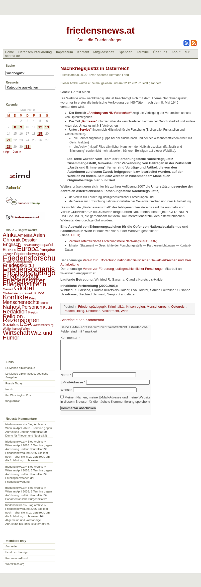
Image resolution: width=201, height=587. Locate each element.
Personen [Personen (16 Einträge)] (32, 307)
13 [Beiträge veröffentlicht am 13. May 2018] (47, 127)
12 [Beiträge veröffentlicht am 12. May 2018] (40, 127)
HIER (75, 235)
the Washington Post (19, 395)
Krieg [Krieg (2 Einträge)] (32, 298)
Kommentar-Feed (17, 558)
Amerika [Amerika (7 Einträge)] (25, 235)
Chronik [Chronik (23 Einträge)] (12, 239)
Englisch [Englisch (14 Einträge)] (12, 244)
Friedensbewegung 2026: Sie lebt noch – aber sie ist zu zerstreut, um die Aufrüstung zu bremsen (27, 456)
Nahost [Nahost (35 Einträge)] (12, 307)
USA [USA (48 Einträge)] (26, 323)
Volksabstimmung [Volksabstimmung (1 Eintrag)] (43, 324)
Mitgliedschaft (103, 52)
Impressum (64, 52)
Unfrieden (93, 311)
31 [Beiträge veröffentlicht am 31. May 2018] (27, 146)
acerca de (12, 56)
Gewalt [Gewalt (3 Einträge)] (8, 289)
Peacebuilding (73, 311)
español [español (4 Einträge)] (46, 245)
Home (9, 52)
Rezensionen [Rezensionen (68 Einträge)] (21, 319)
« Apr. (7, 151)
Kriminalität (116, 306)
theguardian (13, 400)
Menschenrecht (158, 306)
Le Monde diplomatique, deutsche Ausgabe (27, 375)
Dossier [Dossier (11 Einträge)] (29, 239)
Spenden (126, 52)
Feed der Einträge (17, 552)
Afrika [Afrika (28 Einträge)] (10, 235)
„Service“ (85, 129)
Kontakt (83, 52)
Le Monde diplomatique (20, 367)
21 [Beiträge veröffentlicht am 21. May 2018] (9, 140)
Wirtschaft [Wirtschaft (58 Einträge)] (16, 332)
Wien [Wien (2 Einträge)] (26, 328)
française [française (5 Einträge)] (47, 249)
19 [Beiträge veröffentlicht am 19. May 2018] (40, 133)
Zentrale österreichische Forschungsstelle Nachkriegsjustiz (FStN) (113, 241)
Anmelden (12, 546)
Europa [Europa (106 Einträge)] (28, 249)
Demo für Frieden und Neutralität (26, 435)
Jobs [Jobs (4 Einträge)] (40, 293)
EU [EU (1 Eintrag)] (14, 249)
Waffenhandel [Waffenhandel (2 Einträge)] (12, 328)
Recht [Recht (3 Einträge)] (47, 307)
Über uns (160, 52)
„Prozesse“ (89, 121)
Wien (124, 311)
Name (65, 381)
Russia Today (14, 383)
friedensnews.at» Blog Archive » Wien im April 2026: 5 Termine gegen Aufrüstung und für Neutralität (28, 428)
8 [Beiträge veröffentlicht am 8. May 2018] (15, 127)
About (175, 52)
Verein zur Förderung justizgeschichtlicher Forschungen (123, 269)
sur (187, 52)
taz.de (9, 389)
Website (66, 396)
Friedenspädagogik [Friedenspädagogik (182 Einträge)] (34, 273)
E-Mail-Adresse (72, 388)
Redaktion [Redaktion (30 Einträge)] (15, 311)
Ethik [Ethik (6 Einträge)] (7, 249)
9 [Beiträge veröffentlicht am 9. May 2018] (21, 127)
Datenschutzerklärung (35, 52)
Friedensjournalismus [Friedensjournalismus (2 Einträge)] (17, 261)
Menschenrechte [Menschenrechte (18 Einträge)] (21, 302)
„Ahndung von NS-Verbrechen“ (109, 113)
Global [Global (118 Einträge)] (24, 288)
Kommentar (70, 338)
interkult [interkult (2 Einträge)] (30, 293)
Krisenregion (135, 306)
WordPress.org (15, 563)
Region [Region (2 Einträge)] (33, 312)
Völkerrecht (110, 311)
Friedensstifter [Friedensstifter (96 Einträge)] (24, 280)
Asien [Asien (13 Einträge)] (39, 235)
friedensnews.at (100, 30)
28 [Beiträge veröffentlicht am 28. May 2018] (9, 146)
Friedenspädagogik (92, 306)
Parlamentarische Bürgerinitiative (26, 498)
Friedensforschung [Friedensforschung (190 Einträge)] (33, 258)
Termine (143, 52)
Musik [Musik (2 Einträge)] (44, 303)
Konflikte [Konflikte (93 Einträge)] (15, 297)
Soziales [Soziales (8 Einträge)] (11, 324)
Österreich (178, 306)
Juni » (17, 151)
